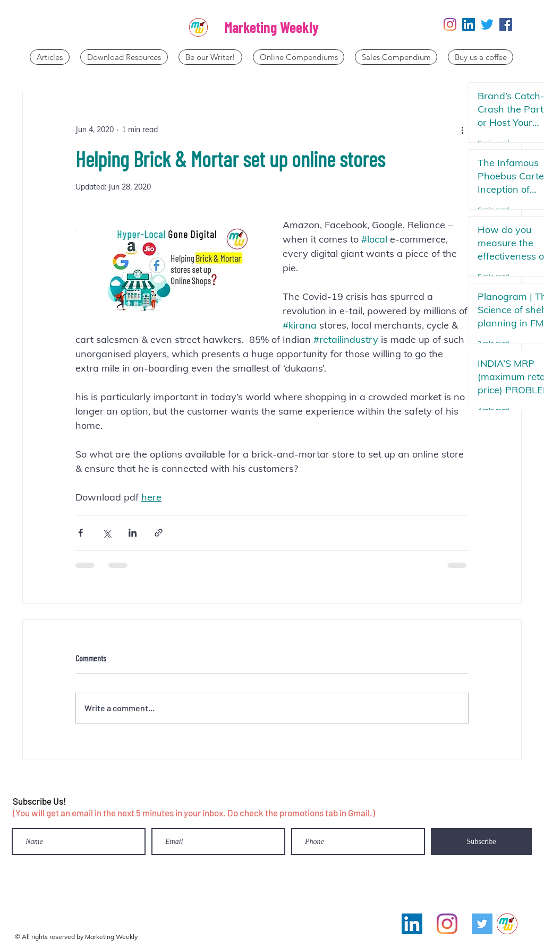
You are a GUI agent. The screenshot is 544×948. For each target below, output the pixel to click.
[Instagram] (450, 24)
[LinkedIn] (468, 24)
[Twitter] (487, 24)
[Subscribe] (481, 841)
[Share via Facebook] (80, 533)
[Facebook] (505, 24)
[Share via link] (159, 533)
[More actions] (462, 129)
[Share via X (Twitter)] (106, 533)
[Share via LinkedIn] (133, 533)
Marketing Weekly (271, 27)
